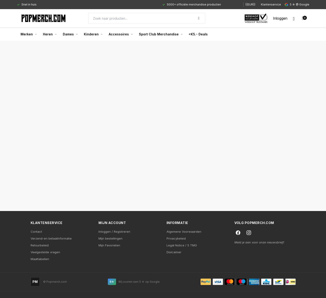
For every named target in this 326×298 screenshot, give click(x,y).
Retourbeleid (40, 245)
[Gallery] (126, 4)
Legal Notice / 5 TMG (182, 245)
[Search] (146, 18)
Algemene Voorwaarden (184, 231)
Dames (70, 34)
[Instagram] (248, 232)
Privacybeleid (176, 238)
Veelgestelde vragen (45, 252)
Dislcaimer (174, 252)
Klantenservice (271, 4)
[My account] (280, 18)
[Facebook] (238, 232)
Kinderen (93, 34)
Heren (49, 34)
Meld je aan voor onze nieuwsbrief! (259, 242)
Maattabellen (40, 259)
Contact (36, 231)
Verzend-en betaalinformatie (51, 238)
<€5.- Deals (198, 34)
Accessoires (121, 34)
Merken (29, 34)
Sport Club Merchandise (160, 34)
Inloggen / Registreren (114, 231)
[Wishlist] (293, 18)
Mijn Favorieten (109, 245)
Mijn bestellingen (110, 238)
